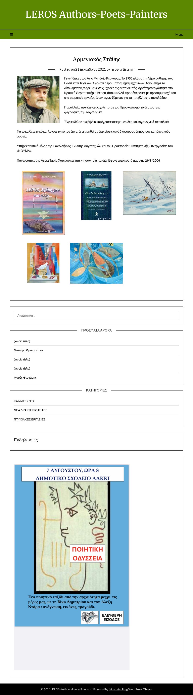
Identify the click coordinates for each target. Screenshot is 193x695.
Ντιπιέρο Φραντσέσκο (28, 350)
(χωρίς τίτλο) (22, 341)
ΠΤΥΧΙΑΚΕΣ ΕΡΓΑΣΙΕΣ (29, 419)
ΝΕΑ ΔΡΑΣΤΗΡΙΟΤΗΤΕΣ (30, 410)
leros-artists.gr (122, 69)
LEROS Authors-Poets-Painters (96, 14)
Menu (179, 34)
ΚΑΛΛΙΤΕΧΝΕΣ (24, 401)
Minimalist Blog (118, 689)
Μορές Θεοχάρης (25, 377)
